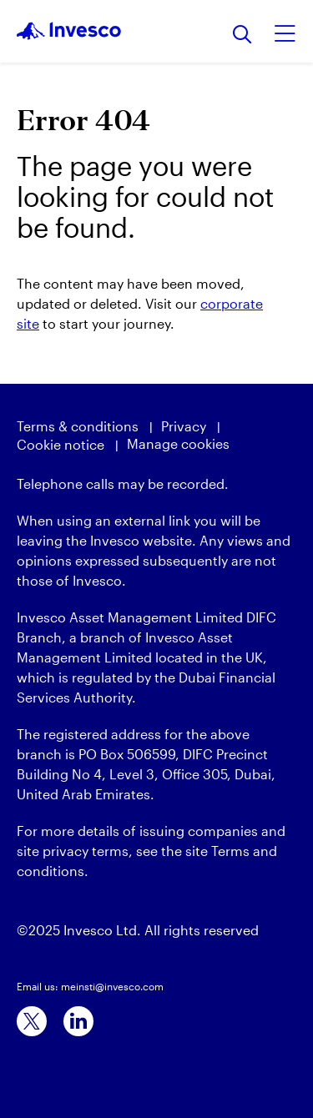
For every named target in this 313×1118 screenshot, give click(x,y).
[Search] (242, 35)
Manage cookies (178, 443)
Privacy (183, 426)
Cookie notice (60, 444)
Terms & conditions (78, 426)
